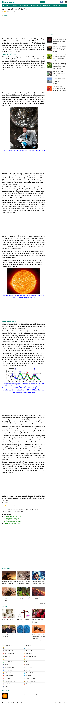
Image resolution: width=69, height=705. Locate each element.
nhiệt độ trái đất (11, 509)
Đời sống (6, 15)
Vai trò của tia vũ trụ (7, 511)
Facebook (19, 702)
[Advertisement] (23, 27)
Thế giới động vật (36, 5)
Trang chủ (6, 5)
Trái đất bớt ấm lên (20, 509)
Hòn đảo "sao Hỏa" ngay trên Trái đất (12, 521)
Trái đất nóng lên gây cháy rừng (11, 518)
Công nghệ (14, 5)
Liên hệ (14, 702)
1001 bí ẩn (56, 5)
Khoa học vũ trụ (47, 5)
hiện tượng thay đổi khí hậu (33, 509)
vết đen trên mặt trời (18, 511)
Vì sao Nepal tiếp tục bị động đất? (12, 523)
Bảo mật (10, 702)
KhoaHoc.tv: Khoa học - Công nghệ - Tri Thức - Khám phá (9, 2)
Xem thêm (42, 603)
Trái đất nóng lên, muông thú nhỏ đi (12, 516)
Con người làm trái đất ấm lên (11, 519)
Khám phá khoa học (24, 5)
